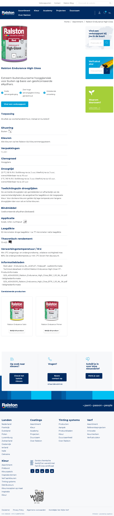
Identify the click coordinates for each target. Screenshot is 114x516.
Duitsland (6, 431)
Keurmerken (93, 434)
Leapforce (109, 514)
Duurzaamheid (65, 437)
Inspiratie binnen (9, 475)
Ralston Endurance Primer (51, 324)
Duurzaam (75, 11)
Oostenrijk (6, 444)
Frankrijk (5, 427)
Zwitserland (7, 441)
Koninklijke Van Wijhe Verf (59, 510)
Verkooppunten (45, 3)
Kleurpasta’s (7, 472)
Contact (57, 3)
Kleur (36, 11)
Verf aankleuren (9, 478)
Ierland (5, 448)
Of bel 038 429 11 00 (55, 384)
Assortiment (24, 11)
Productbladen (66, 431)
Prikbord (6, 468)
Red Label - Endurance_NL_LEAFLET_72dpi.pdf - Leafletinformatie (32, 266)
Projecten (61, 11)
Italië (4, 451)
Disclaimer (6, 510)
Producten (64, 424)
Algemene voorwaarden (36, 510)
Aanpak (62, 427)
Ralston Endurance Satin (16, 324)
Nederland (6, 424)
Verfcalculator (93, 437)
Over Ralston (24, 15)
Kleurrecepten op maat (12, 488)
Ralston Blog (69, 3)
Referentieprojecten (96, 427)
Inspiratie (6, 492)
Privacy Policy (18, 510)
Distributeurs (7, 485)
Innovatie (91, 431)
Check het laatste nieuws (19, 378)
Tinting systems (8, 482)
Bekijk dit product (17, 330)
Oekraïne (6, 454)
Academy (47, 11)
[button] (14, 104)
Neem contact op (57, 377)
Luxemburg (7, 437)
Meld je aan (94, 376)
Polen (4, 434)
